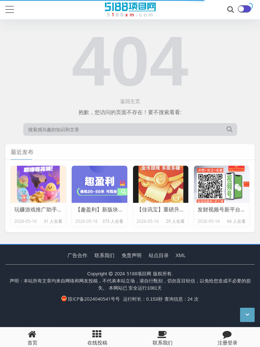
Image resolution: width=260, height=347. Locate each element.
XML (181, 255)
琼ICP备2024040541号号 (90, 299)
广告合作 (77, 255)
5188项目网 (139, 273)
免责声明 (132, 255)
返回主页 (130, 101)
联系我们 (104, 255)
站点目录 (159, 255)
